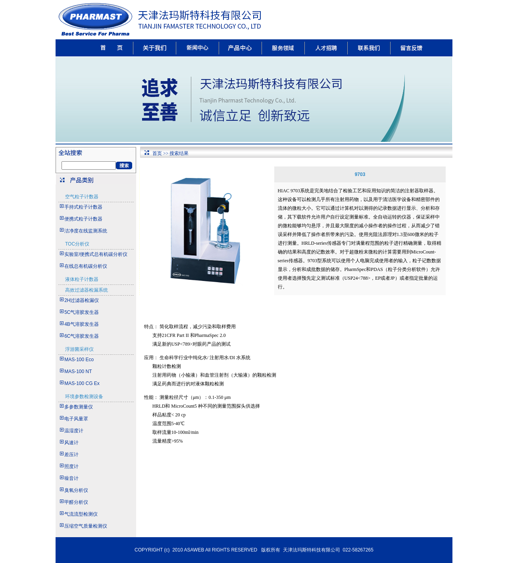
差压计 (71, 454)
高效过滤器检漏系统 (86, 290)
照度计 (71, 466)
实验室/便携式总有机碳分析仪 (95, 254)
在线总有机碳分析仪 (85, 266)
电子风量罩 (76, 419)
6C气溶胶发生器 (81, 336)
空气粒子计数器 (81, 196)
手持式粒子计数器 (83, 207)
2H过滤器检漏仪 (81, 300)
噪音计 (71, 478)
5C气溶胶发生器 (81, 312)
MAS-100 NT (78, 371)
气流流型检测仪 (81, 514)
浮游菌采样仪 (79, 349)
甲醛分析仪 (76, 502)
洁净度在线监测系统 (85, 231)
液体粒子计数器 (81, 279)
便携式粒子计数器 (83, 219)
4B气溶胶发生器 (81, 324)
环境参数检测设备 (84, 396)
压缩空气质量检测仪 (85, 526)
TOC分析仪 (77, 244)
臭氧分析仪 (76, 490)
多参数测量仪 (78, 407)
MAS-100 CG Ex (82, 383)
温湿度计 (73, 430)
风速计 (71, 442)
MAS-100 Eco (79, 359)
